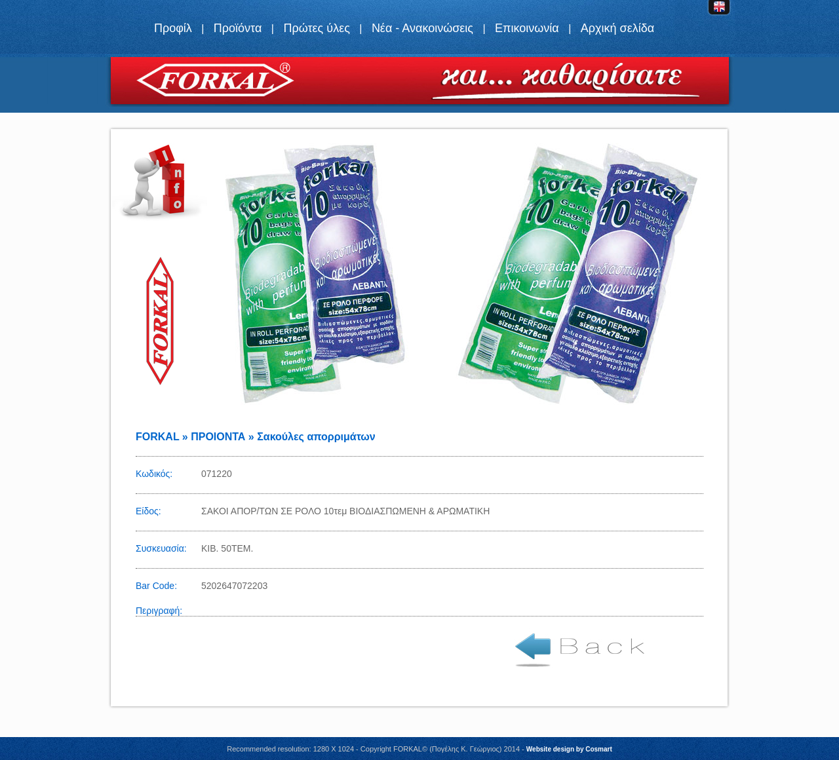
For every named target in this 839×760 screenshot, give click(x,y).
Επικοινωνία (527, 28)
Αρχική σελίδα (617, 28)
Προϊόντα (238, 28)
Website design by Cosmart (569, 749)
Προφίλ (173, 28)
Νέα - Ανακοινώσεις (422, 28)
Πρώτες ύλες (316, 28)
